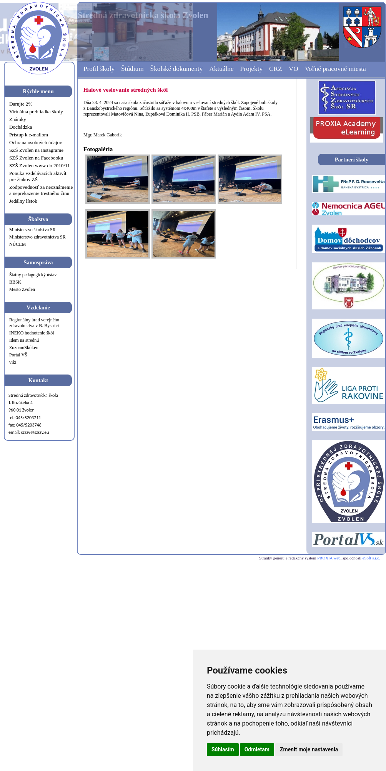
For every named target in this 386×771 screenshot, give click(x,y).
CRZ (275, 68)
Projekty (251, 68)
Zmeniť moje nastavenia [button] (309, 749)
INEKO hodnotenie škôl (31, 333)
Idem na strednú (24, 340)
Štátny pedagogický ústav (33, 274)
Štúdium (132, 68)
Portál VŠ (18, 355)
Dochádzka (20, 127)
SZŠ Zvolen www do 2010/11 (39, 165)
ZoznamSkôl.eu (23, 347)
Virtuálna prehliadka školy (36, 111)
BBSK (15, 282)
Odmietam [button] (257, 749)
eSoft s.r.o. (371, 558)
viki (13, 362)
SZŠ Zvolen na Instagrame (36, 150)
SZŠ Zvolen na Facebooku (36, 158)
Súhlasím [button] (222, 749)
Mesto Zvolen (22, 289)
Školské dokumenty (176, 68)
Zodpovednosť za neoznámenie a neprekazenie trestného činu (41, 190)
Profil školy (99, 68)
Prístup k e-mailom (28, 135)
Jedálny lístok (23, 201)
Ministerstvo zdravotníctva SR (37, 237)
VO (293, 68)
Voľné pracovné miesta (335, 68)
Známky (17, 119)
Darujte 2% (20, 104)
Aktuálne (221, 68)
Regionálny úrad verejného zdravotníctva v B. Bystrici (34, 322)
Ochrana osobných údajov (35, 142)
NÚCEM (17, 244)
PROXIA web (328, 558)
